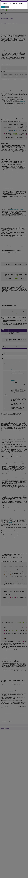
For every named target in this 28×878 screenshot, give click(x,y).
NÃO (7, 6)
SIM (3, 6)
